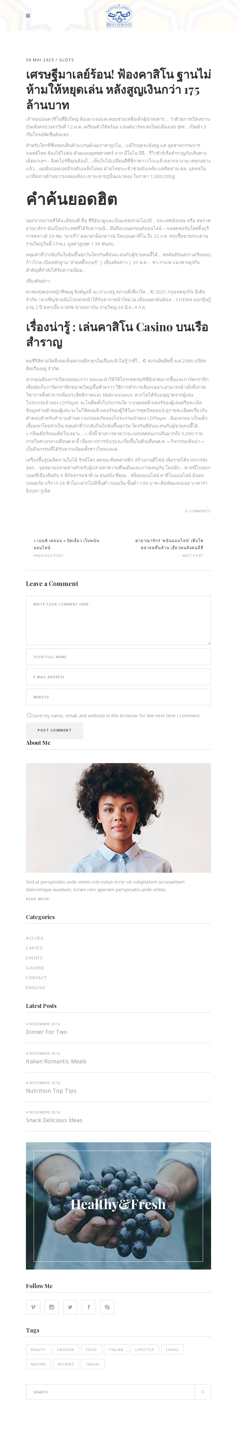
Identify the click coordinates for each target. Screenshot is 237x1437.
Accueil (35, 938)
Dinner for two (46, 1031)
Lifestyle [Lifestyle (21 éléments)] (144, 1349)
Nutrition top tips (51, 1090)
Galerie (35, 967)
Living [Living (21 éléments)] (172, 1349)
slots (66, 60)
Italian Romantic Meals (56, 1061)
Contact (36, 977)
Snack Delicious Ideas (54, 1120)
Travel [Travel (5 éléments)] (93, 1364)
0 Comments (197, 511)
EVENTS (34, 958)
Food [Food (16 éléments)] (91, 1349)
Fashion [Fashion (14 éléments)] (65, 1349)
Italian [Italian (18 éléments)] (116, 1349)
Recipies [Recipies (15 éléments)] (66, 1364)
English (35, 987)
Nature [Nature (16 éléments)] (38, 1364)
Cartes (34, 948)
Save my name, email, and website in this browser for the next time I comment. (116, 715)
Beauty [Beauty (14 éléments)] (38, 1349)
